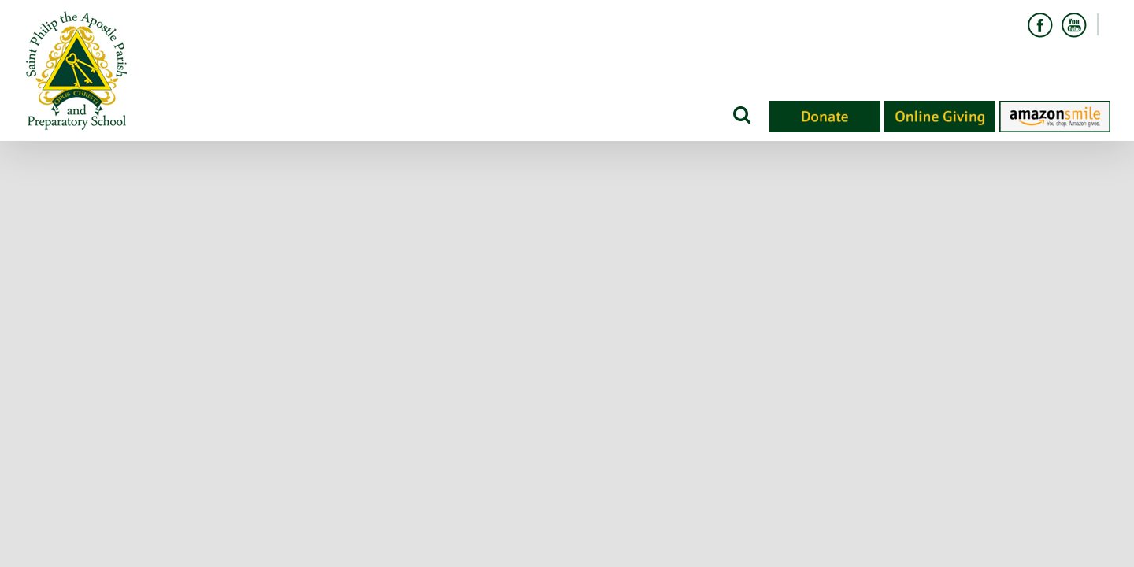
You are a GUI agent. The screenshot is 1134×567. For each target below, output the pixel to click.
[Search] (740, 114)
